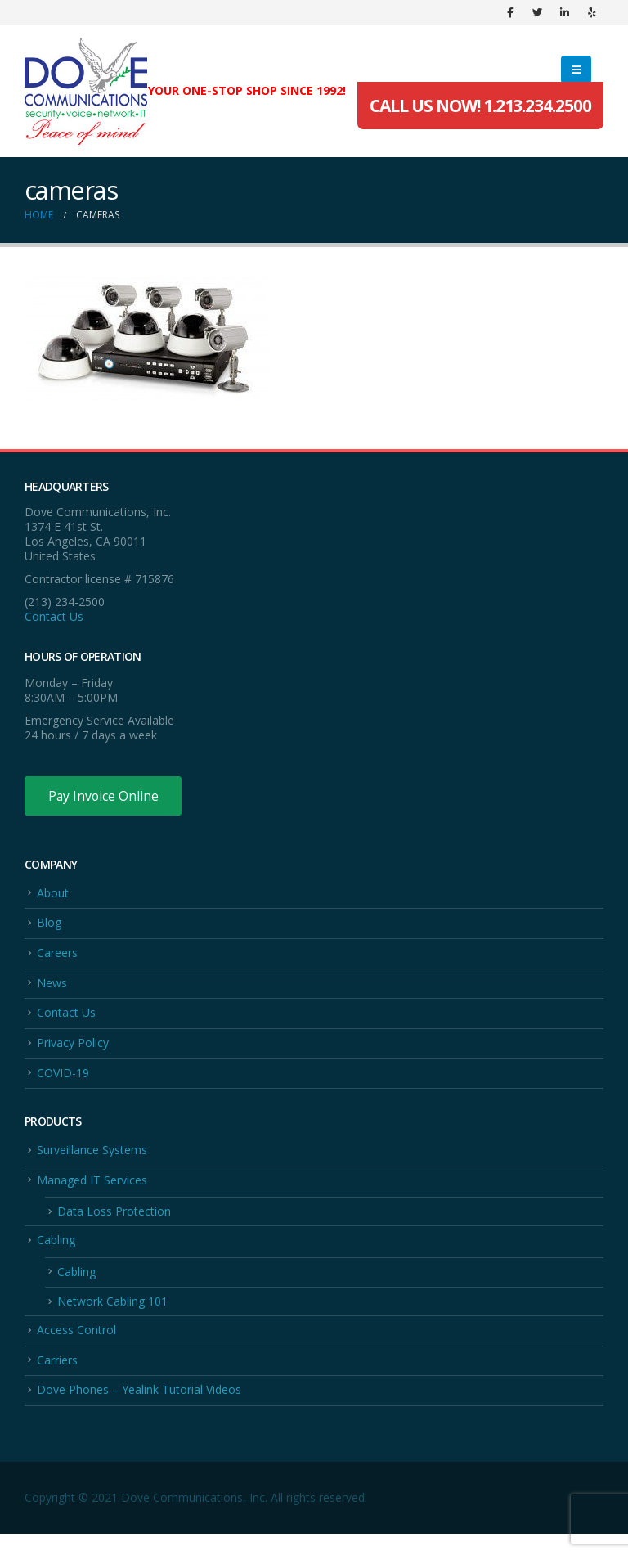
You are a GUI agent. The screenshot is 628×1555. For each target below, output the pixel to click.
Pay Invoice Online (104, 796)
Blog (49, 925)
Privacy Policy (73, 1050)
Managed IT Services (92, 1191)
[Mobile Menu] (576, 69)
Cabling (56, 1254)
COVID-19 (63, 1082)
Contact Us (54, 616)
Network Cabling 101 (112, 1318)
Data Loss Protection (114, 1224)
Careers (57, 956)
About (53, 893)
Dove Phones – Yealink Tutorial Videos (139, 1410)
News (52, 987)
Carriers (57, 1379)
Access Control (76, 1347)
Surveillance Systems (92, 1160)
